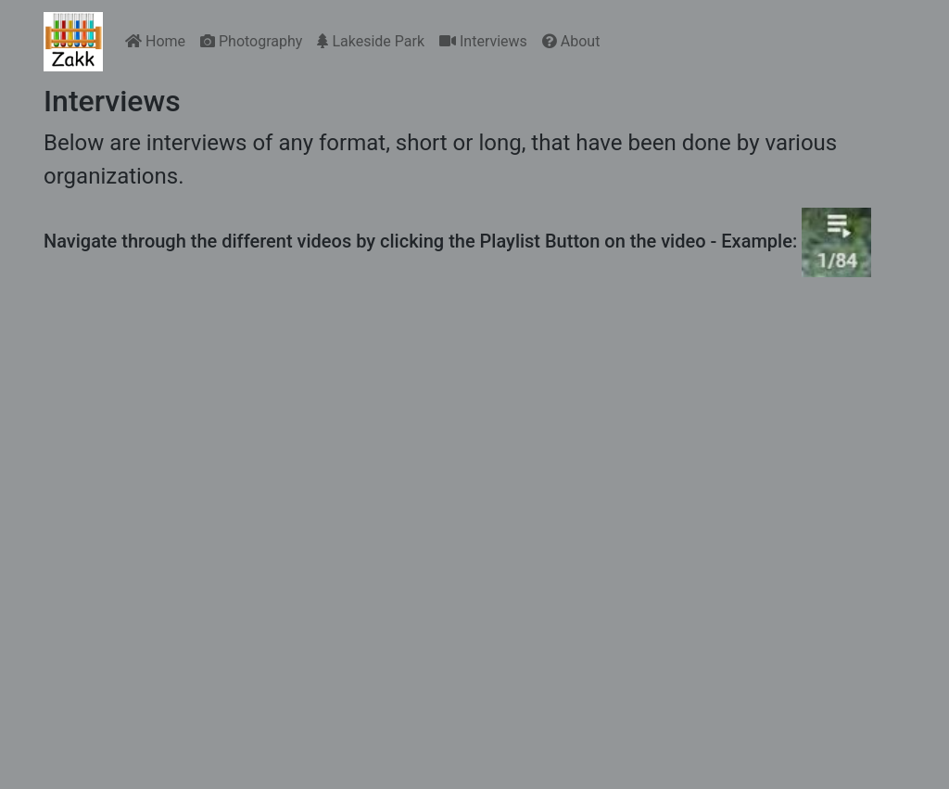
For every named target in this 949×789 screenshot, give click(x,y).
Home (155, 41)
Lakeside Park (370, 41)
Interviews (483, 41)
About (571, 41)
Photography (251, 41)
